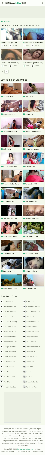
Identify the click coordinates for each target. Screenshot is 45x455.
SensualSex (15, 3)
